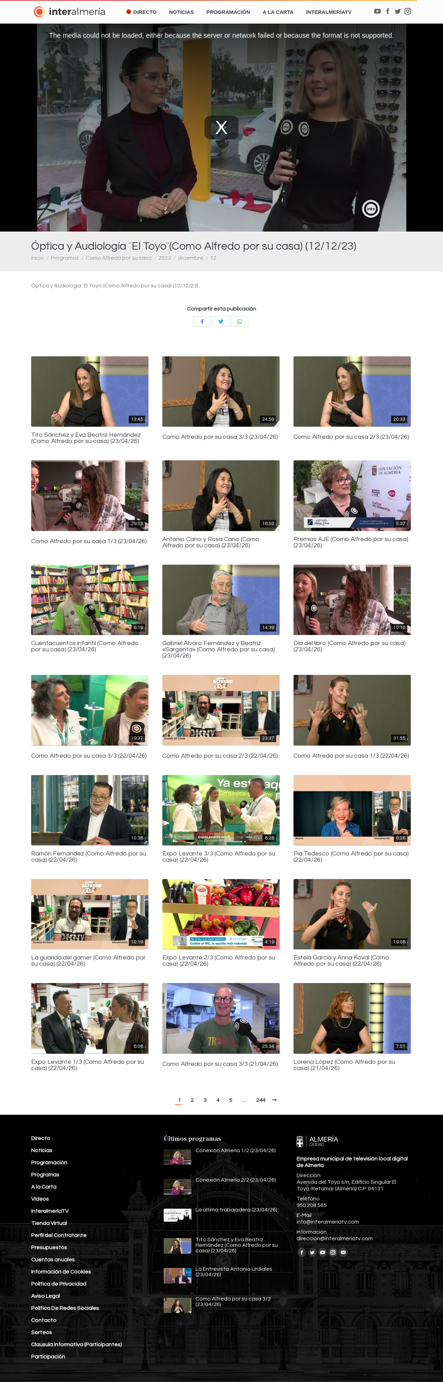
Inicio (37, 258)
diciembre (190, 258)
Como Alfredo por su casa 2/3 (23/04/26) (351, 437)
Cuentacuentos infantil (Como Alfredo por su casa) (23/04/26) (85, 646)
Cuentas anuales (53, 1259)
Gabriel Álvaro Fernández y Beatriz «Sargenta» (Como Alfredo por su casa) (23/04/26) (218, 649)
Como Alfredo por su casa (119, 258)
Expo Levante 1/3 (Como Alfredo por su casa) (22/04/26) (87, 1065)
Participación (48, 1356)
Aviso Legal (45, 1296)
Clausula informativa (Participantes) (76, 1344)
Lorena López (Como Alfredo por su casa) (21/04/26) (344, 1065)
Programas (65, 258)
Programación (49, 1162)
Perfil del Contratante (59, 1235)
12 (213, 258)
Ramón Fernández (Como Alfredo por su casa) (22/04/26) (88, 857)
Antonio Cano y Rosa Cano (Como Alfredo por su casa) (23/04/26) (211, 542)
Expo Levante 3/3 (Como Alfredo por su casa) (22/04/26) (218, 857)
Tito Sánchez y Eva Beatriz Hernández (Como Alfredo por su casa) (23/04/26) (86, 438)
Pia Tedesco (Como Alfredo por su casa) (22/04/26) (351, 857)
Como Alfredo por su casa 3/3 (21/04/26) (220, 1064)
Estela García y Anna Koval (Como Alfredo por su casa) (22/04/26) (341, 961)
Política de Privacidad (58, 1284)
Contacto (43, 1320)
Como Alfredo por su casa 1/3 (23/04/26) (89, 541)
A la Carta (43, 1187)
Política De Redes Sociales (65, 1308)
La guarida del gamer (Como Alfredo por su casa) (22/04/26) (88, 961)
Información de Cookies (61, 1272)
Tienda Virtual (49, 1223)
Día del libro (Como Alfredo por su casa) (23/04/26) (349, 646)
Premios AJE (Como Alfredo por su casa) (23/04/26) (350, 542)
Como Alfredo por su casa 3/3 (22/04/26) (89, 756)
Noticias (41, 1150)
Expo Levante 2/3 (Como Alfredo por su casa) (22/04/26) (218, 961)
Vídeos (40, 1199)
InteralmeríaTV (50, 1211)
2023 (165, 258)
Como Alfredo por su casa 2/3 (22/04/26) (220, 756)
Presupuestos (49, 1247)
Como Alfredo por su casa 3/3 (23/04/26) (220, 437)
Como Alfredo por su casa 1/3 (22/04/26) (351, 756)
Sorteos (41, 1332)
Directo (40, 1138)
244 (260, 1100)
